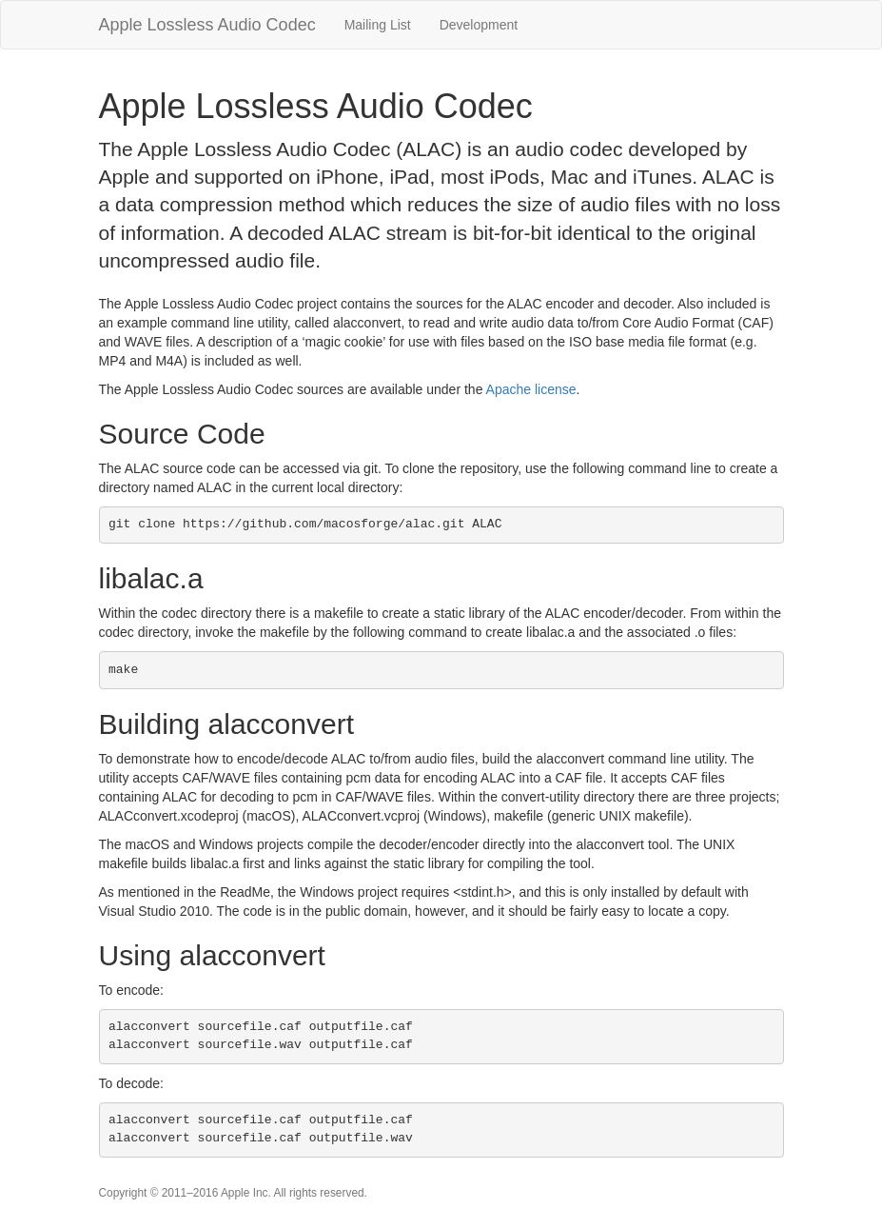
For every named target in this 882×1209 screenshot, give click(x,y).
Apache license (531, 389)
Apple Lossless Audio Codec (207, 24)
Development (479, 24)
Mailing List (377, 24)
